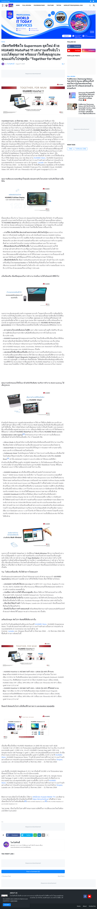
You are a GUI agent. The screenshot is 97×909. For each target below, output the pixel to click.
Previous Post (6, 876)
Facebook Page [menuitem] (39, 5)
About (84, 906)
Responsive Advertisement (33, 73)
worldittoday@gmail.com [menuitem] (73, 5)
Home (3, 41)
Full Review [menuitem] (26, 5)
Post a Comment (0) (33, 871)
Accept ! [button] (6, 904)
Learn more (13, 901)
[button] (90, 5)
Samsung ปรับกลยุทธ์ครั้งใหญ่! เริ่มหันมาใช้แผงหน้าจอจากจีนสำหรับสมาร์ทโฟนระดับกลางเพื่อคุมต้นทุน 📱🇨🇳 (87, 96)
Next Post (61, 876)
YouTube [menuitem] (50, 5)
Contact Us (92, 906)
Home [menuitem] (18, 5)
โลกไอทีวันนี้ (15, 842)
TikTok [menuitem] (58, 5)
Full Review (81, 149)
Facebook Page (5, 1)
